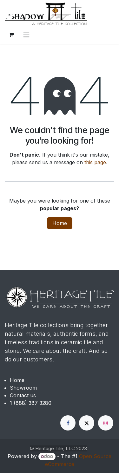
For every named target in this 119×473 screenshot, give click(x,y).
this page (95, 162)
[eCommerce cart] (11, 34)
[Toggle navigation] (26, 34)
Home (59, 223)
